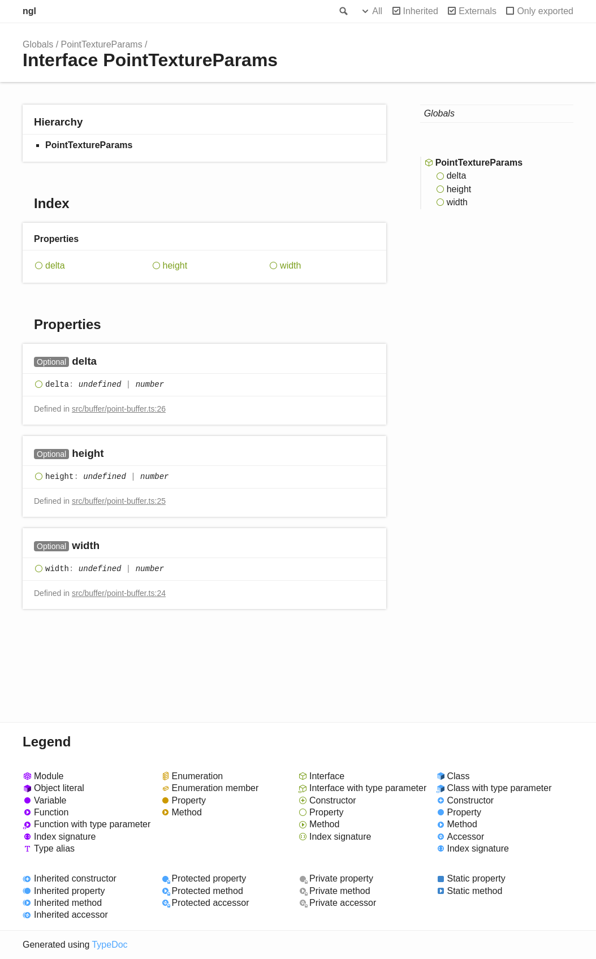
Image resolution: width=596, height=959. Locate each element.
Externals (477, 11)
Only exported (545, 11)
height (175, 265)
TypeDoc (109, 944)
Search (342, 11)
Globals (38, 44)
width (290, 265)
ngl (29, 11)
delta (55, 265)
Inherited (420, 11)
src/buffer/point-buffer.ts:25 (119, 501)
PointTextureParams (101, 44)
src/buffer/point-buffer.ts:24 (119, 593)
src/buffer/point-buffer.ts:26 (119, 408)
